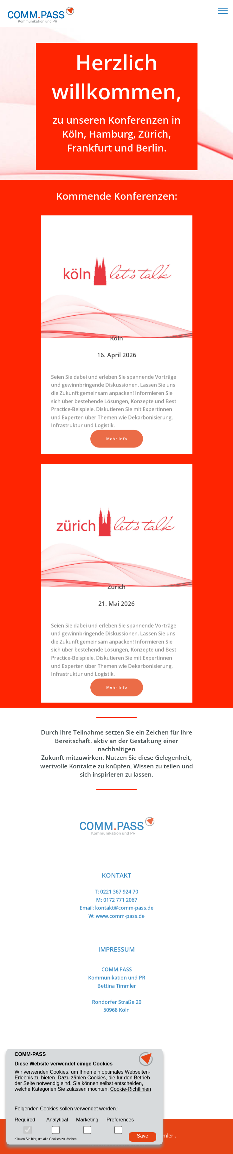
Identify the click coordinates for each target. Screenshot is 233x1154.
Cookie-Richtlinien (130, 1089)
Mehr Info (116, 444)
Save (142, 1135)
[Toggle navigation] (223, 10)
